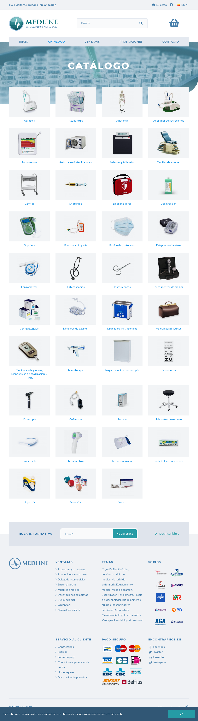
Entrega (62, 651)
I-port (127, 620)
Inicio (23, 41)
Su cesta (159, 4)
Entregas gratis (67, 584)
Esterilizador (109, 594)
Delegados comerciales (72, 579)
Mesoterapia (109, 615)
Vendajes (107, 620)
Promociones (131, 41)
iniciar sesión (47, 4)
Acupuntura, (122, 610)
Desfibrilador (120, 569)
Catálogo (56, 41)
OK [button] (181, 713)
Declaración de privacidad (73, 677)
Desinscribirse (167, 533)
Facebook (156, 646)
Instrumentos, (132, 615)
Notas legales (66, 672)
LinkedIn (156, 657)
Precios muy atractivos (71, 569)
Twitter (155, 651)
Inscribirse (125, 533)
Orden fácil (64, 604)
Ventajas (92, 41)
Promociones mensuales (72, 574)
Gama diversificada (69, 610)
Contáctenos (66, 646)
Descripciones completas (73, 594)
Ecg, (121, 615)
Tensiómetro (125, 594)
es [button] (181, 4)
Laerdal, (119, 620)
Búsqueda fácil (66, 599)
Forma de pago (66, 657)
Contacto (170, 41)
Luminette (108, 574)
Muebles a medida (68, 589)
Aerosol (138, 620)
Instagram (157, 662)
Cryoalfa (107, 569)
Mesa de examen (122, 589)
